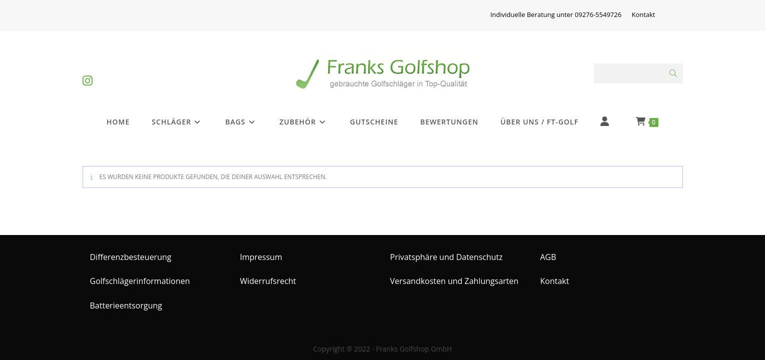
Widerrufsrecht (268, 274)
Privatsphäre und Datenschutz (446, 250)
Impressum (261, 250)
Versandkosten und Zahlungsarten (454, 274)
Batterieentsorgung (126, 298)
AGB (548, 250)
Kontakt (643, 14)
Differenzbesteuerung (131, 250)
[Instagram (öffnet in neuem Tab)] (88, 72)
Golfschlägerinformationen (140, 274)
